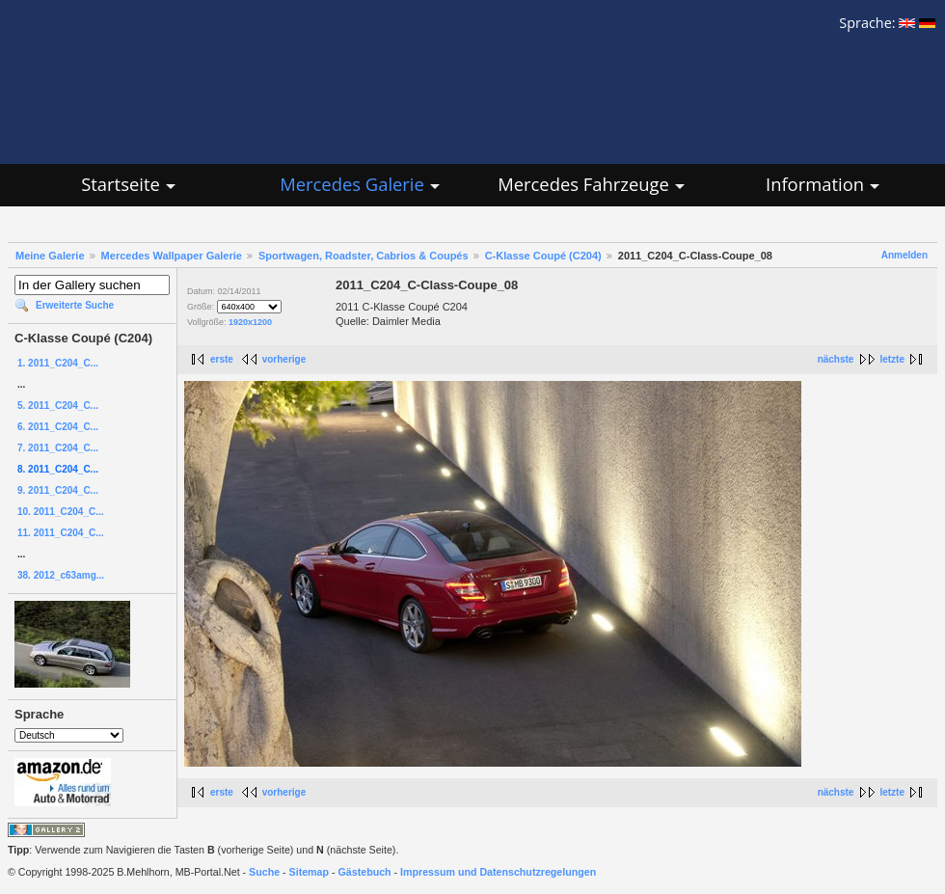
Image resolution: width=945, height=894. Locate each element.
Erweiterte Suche (75, 305)
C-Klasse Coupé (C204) (543, 255)
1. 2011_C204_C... (57, 363)
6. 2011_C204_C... (57, 426)
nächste (836, 359)
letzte (891, 359)
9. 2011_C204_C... (57, 490)
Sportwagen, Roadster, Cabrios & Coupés (363, 255)
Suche (264, 872)
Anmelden (904, 255)
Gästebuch (365, 872)
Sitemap (309, 872)
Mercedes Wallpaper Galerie (171, 255)
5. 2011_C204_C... (57, 405)
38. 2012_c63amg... (60, 575)
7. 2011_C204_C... (57, 448)
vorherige (284, 359)
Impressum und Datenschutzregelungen (498, 872)
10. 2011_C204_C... (60, 511)
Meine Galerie (50, 255)
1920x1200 (250, 322)
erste (221, 359)
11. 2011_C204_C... (60, 533)
